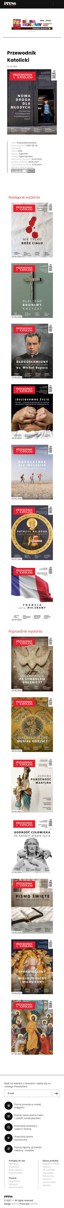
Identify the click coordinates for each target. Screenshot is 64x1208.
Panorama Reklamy (48, 1178)
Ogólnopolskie (26, 156)
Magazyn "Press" (51, 1163)
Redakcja (14, 1163)
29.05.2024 (33, 161)
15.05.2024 (37, 164)
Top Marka (48, 1173)
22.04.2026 (37, 159)
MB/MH (34, 1204)
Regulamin (14, 1181)
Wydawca (14, 1166)
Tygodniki (23, 153)
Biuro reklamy (16, 1169)
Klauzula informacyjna (16, 1186)
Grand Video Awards (49, 1184)
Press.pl (47, 1166)
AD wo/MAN (49, 1169)
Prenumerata (16, 1173)
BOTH (15, 1204)
